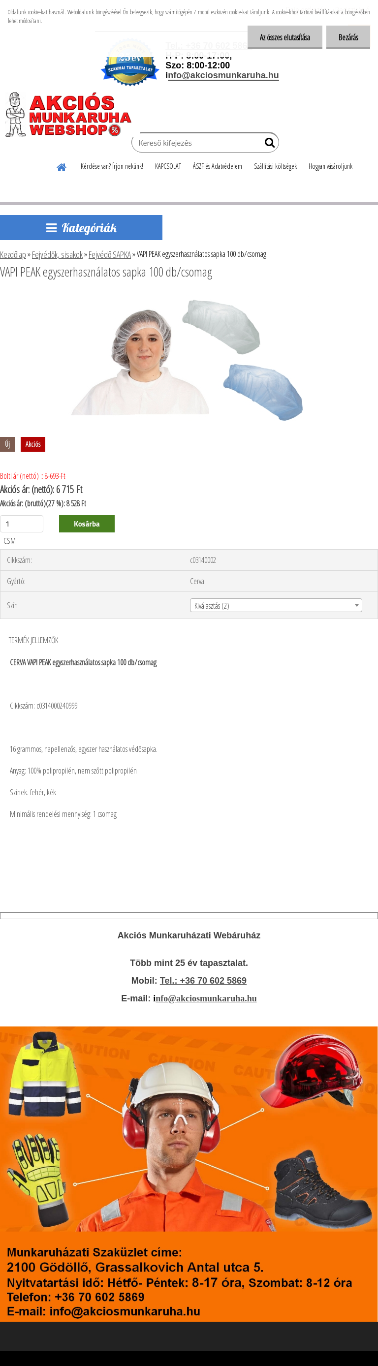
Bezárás (348, 37)
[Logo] (72, 114)
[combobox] (276, 605)
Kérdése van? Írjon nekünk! (112, 166)
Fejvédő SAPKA (110, 254)
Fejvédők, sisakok (57, 254)
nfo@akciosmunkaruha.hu (206, 998)
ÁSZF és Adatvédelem (217, 166)
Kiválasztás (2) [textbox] (211, 605)
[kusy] (21, 523)
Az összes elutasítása (285, 37)
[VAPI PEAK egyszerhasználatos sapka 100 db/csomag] (189, 298)
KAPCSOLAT (168, 166)
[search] (267, 144)
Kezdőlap (13, 254)
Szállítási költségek (275, 166)
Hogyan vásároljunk (330, 166)
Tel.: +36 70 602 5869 (203, 981)
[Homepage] (62, 166)
